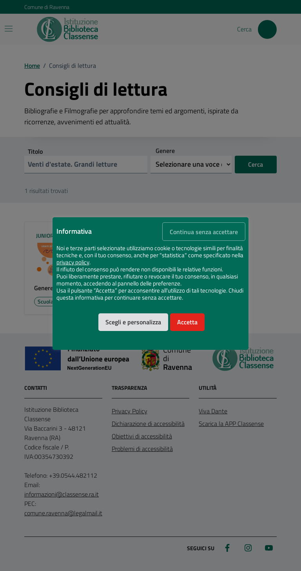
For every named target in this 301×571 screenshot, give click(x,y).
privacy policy (72, 262)
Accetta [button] (187, 322)
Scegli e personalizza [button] (133, 322)
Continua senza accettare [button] (204, 231)
